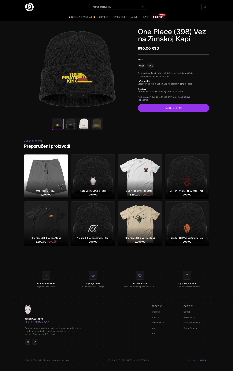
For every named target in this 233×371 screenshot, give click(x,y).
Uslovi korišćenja (192, 322)
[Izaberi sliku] (58, 124)
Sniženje (156, 312)
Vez (153, 328)
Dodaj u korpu (161, 107)
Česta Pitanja (190, 328)
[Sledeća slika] (83, 95)
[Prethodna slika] (72, 95)
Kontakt (187, 312)
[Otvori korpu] (204, 7)
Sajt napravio (198, 360)
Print (154, 333)
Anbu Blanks (158, 322)
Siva (150, 66)
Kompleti (156, 317)
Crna (141, 66)
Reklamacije (189, 317)
